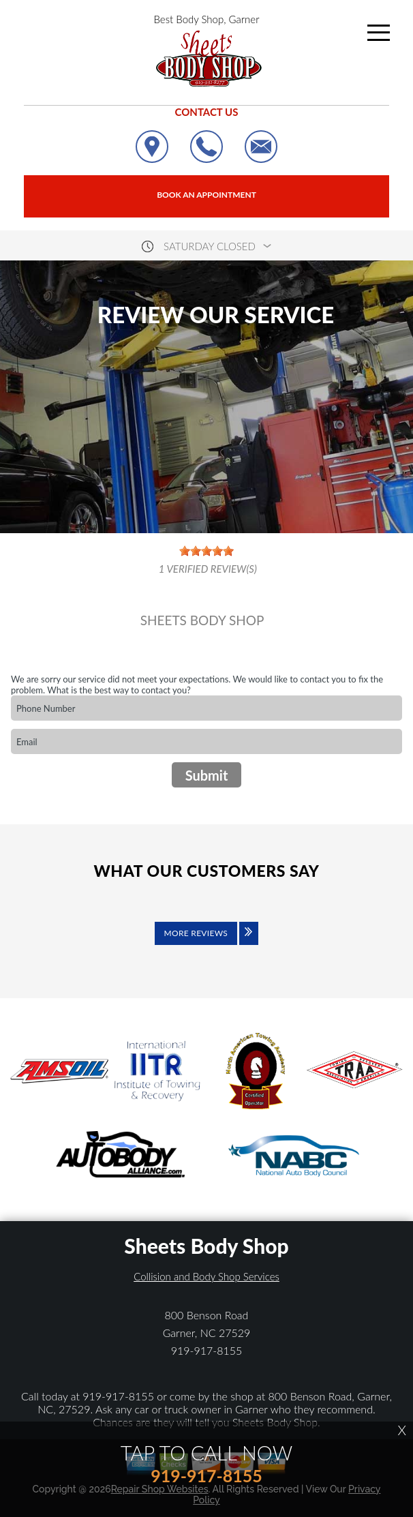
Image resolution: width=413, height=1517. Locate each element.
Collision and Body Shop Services (206, 1276)
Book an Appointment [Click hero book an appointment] (206, 195)
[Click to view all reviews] (206, 943)
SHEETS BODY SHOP (202, 620)
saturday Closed (210, 246)
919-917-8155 (207, 1350)
